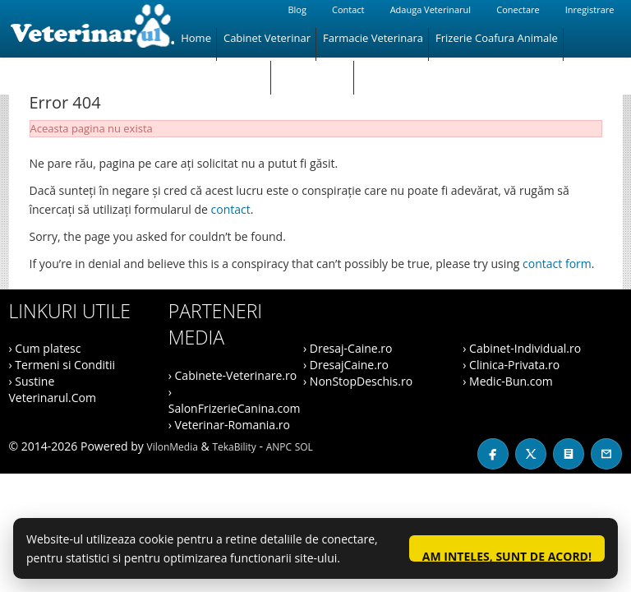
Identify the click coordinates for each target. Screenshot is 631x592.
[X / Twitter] (530, 453)
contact (231, 209)
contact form (557, 263)
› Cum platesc (45, 348)
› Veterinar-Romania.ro (229, 424)
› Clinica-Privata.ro (511, 364)
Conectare (517, 9)
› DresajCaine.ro (346, 364)
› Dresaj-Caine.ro (347, 348)
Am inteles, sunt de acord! (507, 555)
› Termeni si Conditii (62, 364)
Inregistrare (590, 9)
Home (196, 37)
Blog (297, 9)
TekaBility (234, 447)
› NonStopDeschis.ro (357, 381)
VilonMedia (172, 447)
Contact (348, 9)
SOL (304, 447)
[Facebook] (493, 453)
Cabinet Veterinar (267, 37)
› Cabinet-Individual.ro (522, 348)
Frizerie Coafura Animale (496, 37)
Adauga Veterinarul (430, 9)
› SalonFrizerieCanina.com (234, 400)
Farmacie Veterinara (373, 37)
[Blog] (568, 453)
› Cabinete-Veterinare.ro (232, 375)
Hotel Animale (313, 70)
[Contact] (606, 453)
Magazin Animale (223, 70)
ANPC (279, 447)
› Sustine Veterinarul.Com (52, 389)
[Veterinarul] (92, 29)
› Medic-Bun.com (508, 381)
